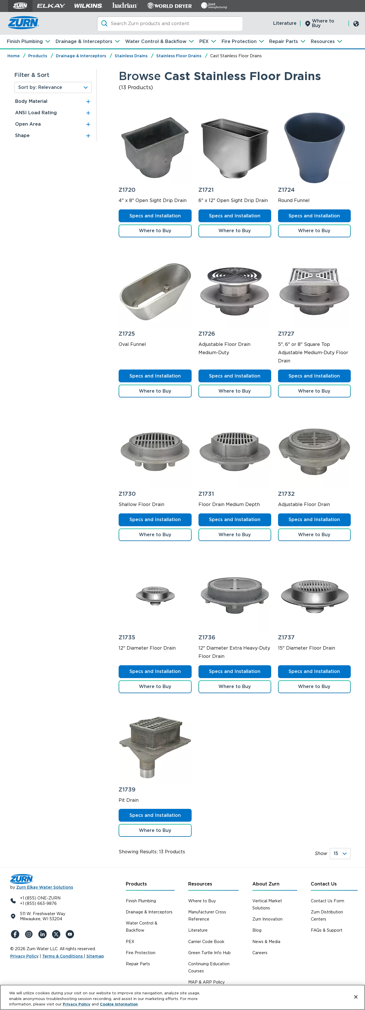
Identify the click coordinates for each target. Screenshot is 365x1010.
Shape (22, 135)
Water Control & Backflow (155, 41)
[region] (182, 997)
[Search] (170, 23)
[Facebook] (16, 934)
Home (13, 56)
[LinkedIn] (43, 934)
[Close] (356, 997)
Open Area (28, 124)
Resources (323, 41)
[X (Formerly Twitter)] (57, 934)
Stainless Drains (131, 56)
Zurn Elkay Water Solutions (44, 887)
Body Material (31, 101)
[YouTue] (70, 934)
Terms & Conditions (63, 956)
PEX (204, 41)
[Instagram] (29, 934)
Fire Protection (239, 41)
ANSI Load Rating (36, 112)
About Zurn (265, 884)
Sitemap (95, 956)
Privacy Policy (24, 956)
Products (37, 56)
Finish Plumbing (25, 41)
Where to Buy (323, 23)
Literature (285, 23)
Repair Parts (283, 41)
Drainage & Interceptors (84, 41)
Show (321, 853)
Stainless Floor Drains (178, 56)
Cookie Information (119, 1004)
